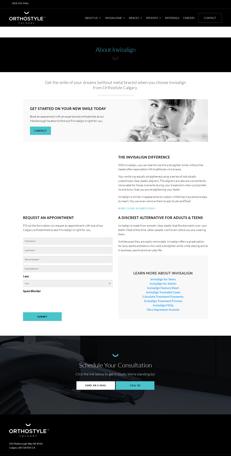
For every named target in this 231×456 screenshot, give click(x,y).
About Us (91, 17)
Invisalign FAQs (163, 294)
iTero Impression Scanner (163, 299)
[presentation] (49, 297)
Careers (189, 17)
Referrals (172, 17)
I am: (27, 265)
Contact (210, 17)
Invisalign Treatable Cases (163, 281)
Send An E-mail (95, 374)
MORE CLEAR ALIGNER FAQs (136, 197)
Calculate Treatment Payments (163, 286)
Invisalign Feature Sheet (163, 277)
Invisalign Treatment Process (163, 290)
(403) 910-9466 (20, 3)
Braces (134, 17)
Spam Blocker (32, 280)
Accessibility (116, 447)
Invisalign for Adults (163, 273)
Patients (152, 17)
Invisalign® (113, 17)
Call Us (135, 374)
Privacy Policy (99, 447)
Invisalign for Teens (163, 268)
